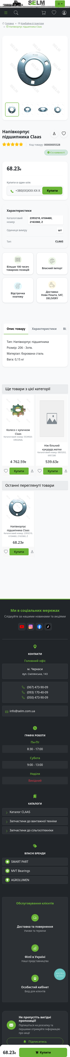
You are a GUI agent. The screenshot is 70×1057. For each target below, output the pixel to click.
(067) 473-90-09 (35, 687)
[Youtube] (22, 626)
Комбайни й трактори (32, 23)
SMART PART (16, 861)
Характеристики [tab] (44, 329)
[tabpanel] (35, 350)
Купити (43, 1052)
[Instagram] (30, 626)
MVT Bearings (17, 871)
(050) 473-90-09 (35, 697)
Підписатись (35, 1042)
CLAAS (59, 241)
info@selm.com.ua (20, 711)
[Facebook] (39, 626)
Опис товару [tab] (16, 329)
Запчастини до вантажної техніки (31, 821)
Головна (9, 23)
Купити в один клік (19, 182)
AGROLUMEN (17, 880)
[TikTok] (48, 626)
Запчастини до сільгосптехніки (29, 830)
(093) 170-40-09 (35, 692)
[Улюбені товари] (5, 471)
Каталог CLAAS (17, 812)
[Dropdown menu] (60, 3)
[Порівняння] (32, 471)
